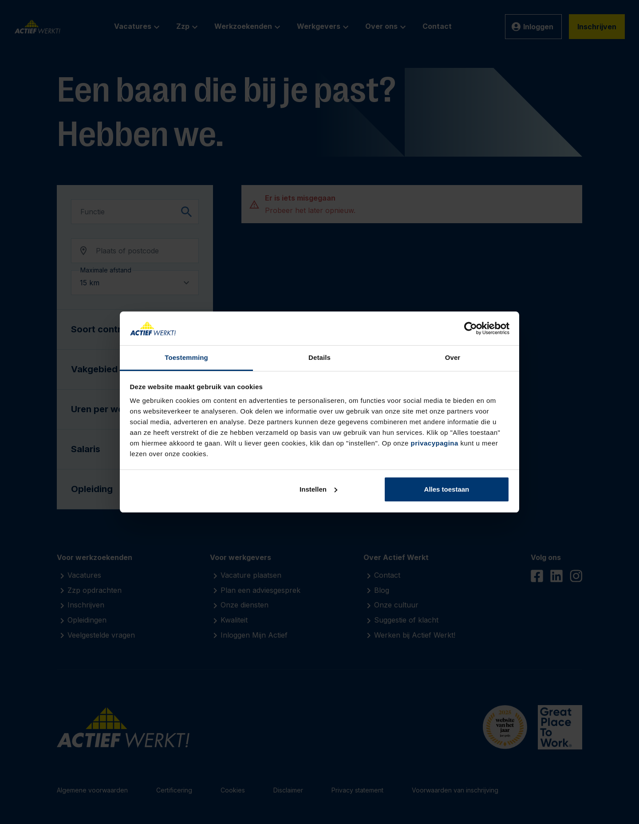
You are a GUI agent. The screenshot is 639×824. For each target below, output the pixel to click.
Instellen (318, 489)
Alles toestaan (446, 489)
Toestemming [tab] (186, 357)
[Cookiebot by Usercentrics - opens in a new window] (470, 328)
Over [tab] (453, 357)
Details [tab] (319, 357)
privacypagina (434, 443)
